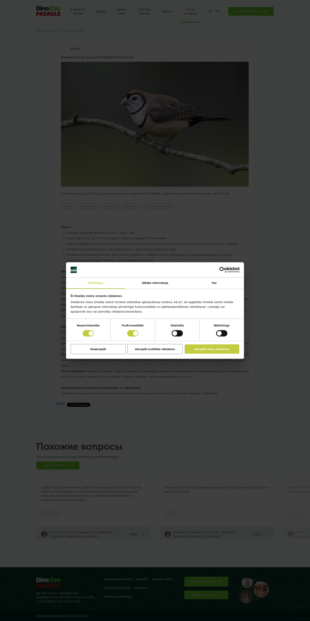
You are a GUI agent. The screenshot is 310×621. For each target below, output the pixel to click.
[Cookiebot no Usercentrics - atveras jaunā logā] (222, 270)
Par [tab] (214, 282)
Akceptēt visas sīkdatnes (211, 349)
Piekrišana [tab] (95, 282)
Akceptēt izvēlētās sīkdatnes (155, 349)
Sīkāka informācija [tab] (155, 282)
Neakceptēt (98, 349)
